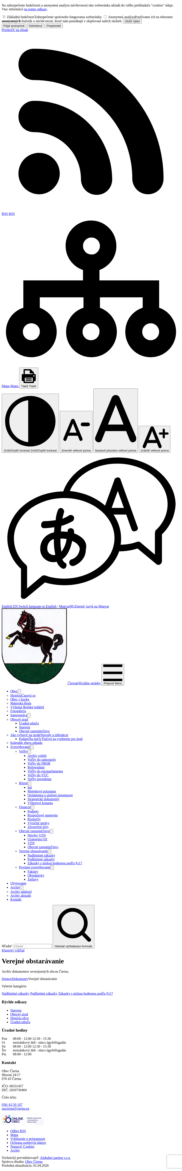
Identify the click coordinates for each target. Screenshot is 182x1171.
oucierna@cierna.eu (15, 1108)
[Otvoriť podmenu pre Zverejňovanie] (32, 747)
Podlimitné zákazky (43, 993)
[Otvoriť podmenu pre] (19, 691)
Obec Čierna (33, 1161)
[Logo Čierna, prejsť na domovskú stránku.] (52, 683)
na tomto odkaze (35, 9)
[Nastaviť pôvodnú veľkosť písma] (115, 420)
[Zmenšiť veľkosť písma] (76, 432)
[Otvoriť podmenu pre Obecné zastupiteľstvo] (51, 831)
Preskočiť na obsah (15, 30)
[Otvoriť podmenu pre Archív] (21, 887)
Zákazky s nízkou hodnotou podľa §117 (85, 993)
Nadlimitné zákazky (15, 993)
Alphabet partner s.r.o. (55, 1158)
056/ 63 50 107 (12, 1104)
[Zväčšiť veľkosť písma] (154, 439)
